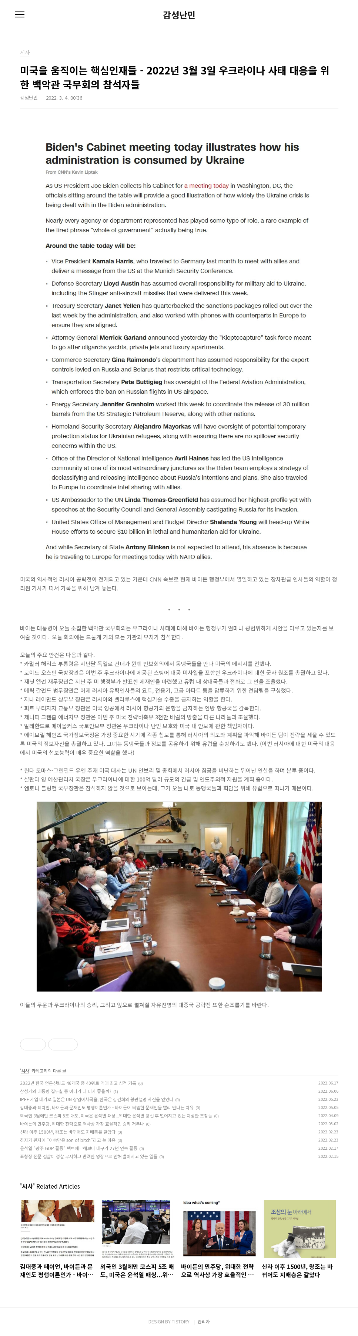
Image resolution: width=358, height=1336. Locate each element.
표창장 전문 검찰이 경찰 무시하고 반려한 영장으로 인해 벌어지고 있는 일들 (88, 1156)
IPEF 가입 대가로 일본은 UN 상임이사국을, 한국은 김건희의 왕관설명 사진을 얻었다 (96, 1099)
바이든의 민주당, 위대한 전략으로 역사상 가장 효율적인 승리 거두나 (82, 1123)
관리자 (204, 1321)
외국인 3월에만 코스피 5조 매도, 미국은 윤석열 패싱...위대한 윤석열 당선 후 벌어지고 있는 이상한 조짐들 (116, 1115)
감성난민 (179, 14)
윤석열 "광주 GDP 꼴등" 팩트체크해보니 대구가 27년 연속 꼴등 (78, 1148)
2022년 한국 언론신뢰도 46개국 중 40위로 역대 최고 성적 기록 (78, 1083)
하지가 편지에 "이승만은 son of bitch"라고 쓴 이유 (68, 1140)
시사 (25, 1070)
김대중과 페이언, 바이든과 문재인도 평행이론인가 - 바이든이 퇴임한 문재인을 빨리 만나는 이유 (107, 1107)
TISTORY (181, 1321)
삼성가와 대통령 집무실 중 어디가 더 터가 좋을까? (65, 1091)
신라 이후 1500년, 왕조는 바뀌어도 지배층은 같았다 (68, 1132)
